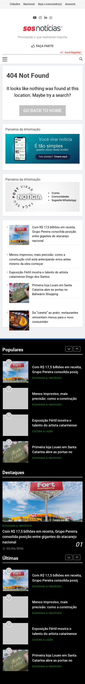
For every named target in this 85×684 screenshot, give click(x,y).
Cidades (15, 4)
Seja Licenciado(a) (50, 4)
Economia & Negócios (46, 378)
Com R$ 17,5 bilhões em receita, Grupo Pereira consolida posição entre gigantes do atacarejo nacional (39, 537)
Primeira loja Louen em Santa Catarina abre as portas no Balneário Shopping (52, 290)
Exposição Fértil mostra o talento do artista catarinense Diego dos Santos (54, 426)
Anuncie (70, 4)
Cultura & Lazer (42, 432)
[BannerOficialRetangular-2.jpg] (42, 211)
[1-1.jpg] (42, 163)
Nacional (29, 4)
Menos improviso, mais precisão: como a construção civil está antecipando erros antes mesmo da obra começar (40, 259)
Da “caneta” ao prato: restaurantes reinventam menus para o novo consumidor (55, 317)
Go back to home (42, 110)
